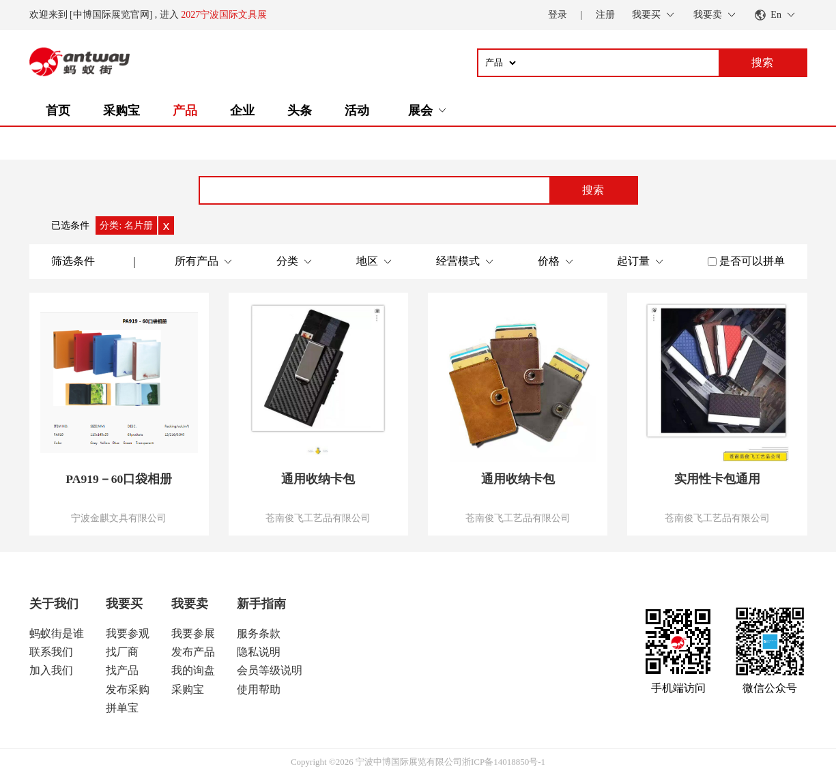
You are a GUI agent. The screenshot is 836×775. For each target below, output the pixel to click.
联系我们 (51, 652)
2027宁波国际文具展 (224, 15)
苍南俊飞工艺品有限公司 (318, 517)
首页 (58, 110)
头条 (299, 110)
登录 (557, 15)
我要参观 (127, 633)
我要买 (124, 604)
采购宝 (121, 110)
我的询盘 (193, 670)
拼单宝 (122, 708)
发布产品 (193, 652)
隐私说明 (258, 652)
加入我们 (51, 670)
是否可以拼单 (752, 261)
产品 (185, 110)
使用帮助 (258, 689)
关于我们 (53, 604)
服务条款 (258, 633)
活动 (357, 110)
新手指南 (261, 604)
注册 (605, 15)
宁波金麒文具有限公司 (119, 517)
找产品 (122, 670)
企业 (242, 110)
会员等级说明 (269, 670)
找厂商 (122, 652)
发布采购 (127, 689)
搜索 (593, 190)
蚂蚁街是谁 (56, 633)
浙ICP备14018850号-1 (503, 762)
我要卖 (189, 604)
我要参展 (193, 633)
